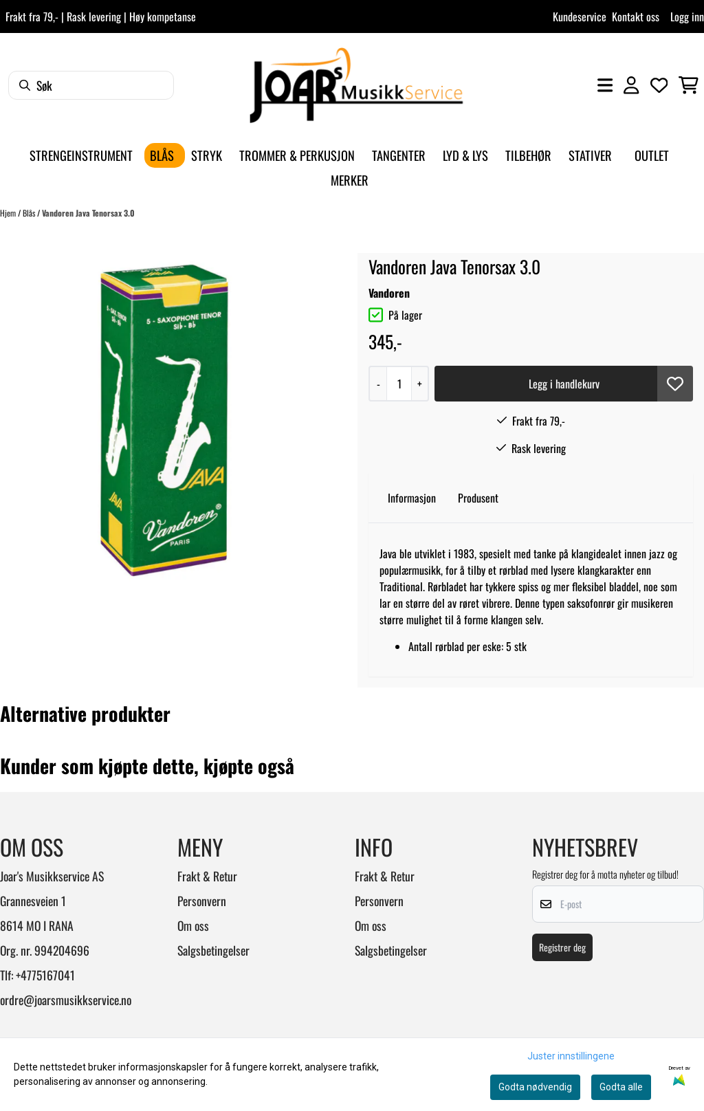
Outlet (652, 155)
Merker (349, 179)
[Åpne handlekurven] (688, 85)
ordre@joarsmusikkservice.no (65, 1000)
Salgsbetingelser (213, 950)
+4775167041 (45, 975)
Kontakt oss (635, 16)
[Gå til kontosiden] (631, 85)
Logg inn (687, 16)
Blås (30, 213)
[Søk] (91, 85)
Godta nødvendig (535, 1086)
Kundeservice (579, 16)
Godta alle (621, 1086)
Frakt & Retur (207, 876)
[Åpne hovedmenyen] (605, 85)
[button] (675, 383)
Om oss (193, 925)
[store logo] (356, 85)
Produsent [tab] (478, 498)
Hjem (9, 213)
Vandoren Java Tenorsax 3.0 (88, 213)
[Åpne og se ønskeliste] (659, 85)
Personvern (201, 901)
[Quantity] (398, 383)
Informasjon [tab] (412, 498)
